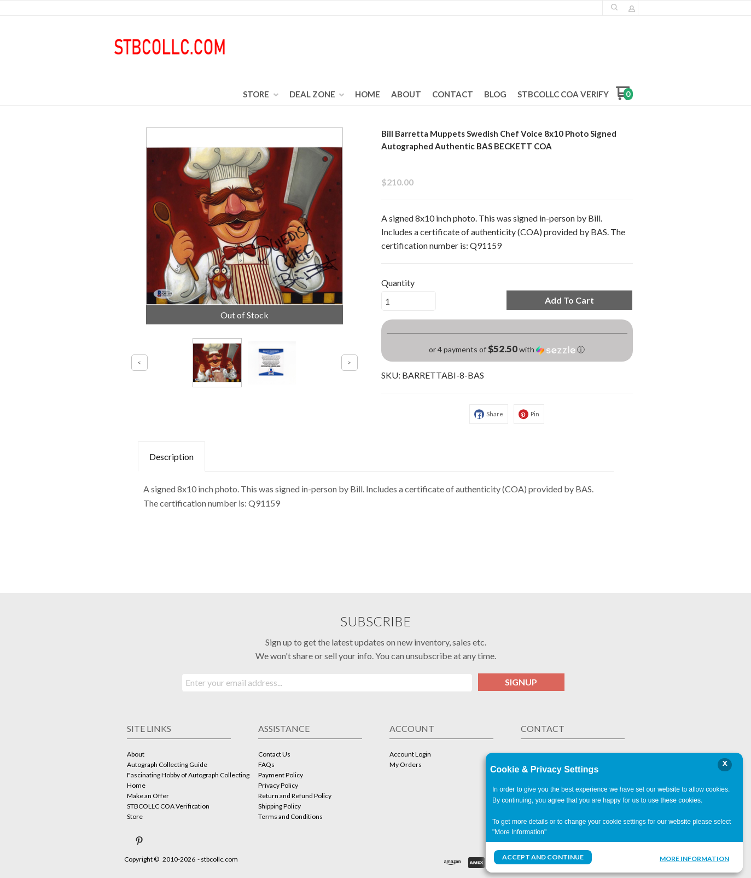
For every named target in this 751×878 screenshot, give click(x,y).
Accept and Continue (542, 857)
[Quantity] (408, 301)
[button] (569, 300)
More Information (694, 858)
